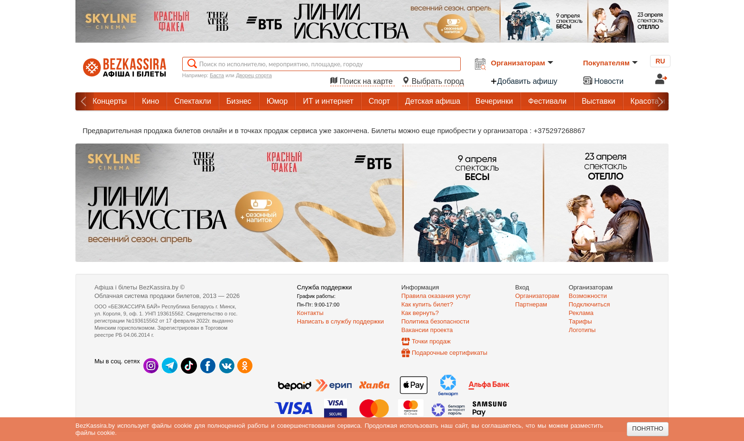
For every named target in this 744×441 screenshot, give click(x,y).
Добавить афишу (524, 81)
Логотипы (582, 329)
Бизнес (238, 101)
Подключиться (589, 304)
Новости (603, 80)
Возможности (588, 295)
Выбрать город (433, 81)
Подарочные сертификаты (449, 352)
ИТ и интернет (328, 101)
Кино (150, 101)
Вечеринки (494, 101)
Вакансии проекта (427, 329)
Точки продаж (431, 341)
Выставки (598, 101)
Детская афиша (432, 101)
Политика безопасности (435, 321)
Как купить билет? (427, 304)
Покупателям (610, 63)
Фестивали (547, 101)
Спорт (379, 101)
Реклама (581, 312)
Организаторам (522, 63)
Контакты (310, 312)
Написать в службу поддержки (340, 321)
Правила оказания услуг (436, 295)
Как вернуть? (420, 312)
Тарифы (580, 321)
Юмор (277, 101)
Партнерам (531, 304)
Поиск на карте (362, 81)
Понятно (647, 428)
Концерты (110, 101)
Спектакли (192, 101)
